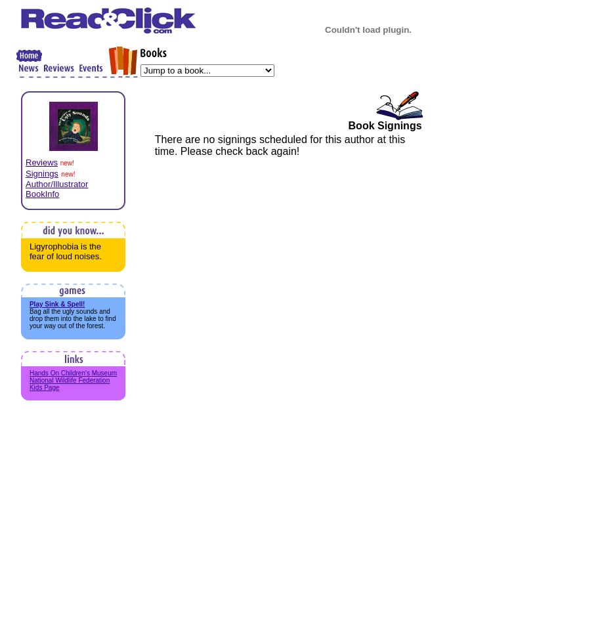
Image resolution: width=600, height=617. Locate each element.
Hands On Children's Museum (73, 373)
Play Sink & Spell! (57, 304)
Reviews (42, 162)
